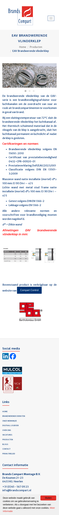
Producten (36, 47)
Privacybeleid (8, 454)
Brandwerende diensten (13, 416)
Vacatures (7, 435)
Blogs (5, 444)
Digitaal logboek (10, 425)
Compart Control (29, 290)
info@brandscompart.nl (16, 490)
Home (22, 47)
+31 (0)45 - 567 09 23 (15, 486)
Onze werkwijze (9, 421)
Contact (6, 449)
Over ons (6, 430)
